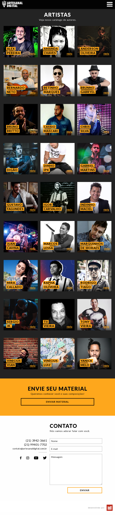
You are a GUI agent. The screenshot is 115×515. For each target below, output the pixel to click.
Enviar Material (57, 401)
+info (32, 58)
